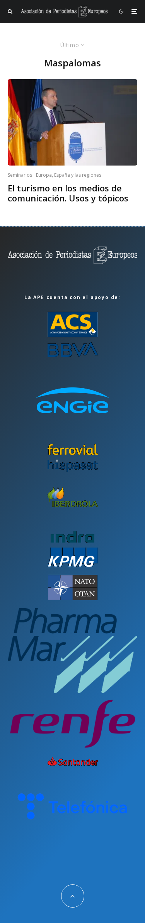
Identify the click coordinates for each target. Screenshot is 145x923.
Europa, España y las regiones (68, 175)
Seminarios (20, 175)
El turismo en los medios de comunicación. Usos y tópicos (68, 193)
